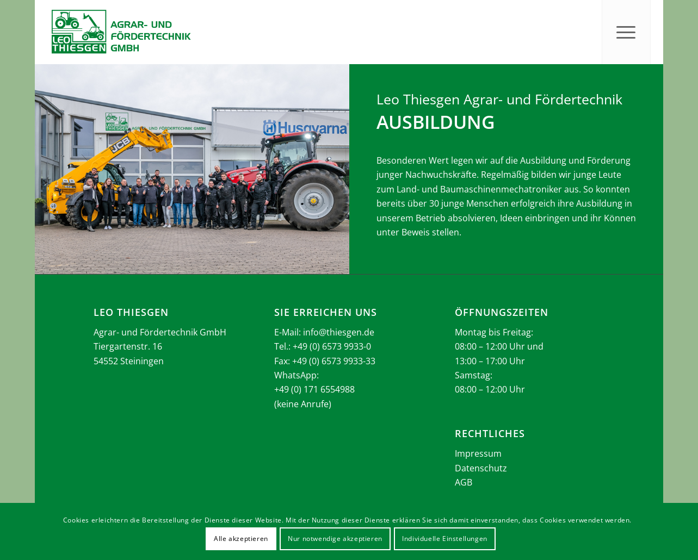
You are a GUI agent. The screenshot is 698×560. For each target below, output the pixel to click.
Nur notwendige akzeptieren (335, 538)
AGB (463, 482)
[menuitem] (626, 32)
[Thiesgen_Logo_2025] (120, 32)
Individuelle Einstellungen (444, 538)
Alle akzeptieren (241, 538)
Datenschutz (481, 468)
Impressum (478, 453)
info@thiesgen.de (338, 332)
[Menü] (626, 32)
